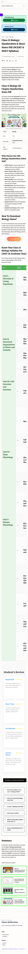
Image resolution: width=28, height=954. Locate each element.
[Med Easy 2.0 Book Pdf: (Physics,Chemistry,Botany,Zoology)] (8, 891)
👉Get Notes (14, 239)
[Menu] (25, 6)
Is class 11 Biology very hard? (15, 806)
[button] (7, 61)
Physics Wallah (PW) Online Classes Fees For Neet (19, 880)
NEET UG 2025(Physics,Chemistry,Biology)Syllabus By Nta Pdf (19, 870)
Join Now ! (14, 20)
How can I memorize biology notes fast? (15, 799)
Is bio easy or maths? (13, 813)
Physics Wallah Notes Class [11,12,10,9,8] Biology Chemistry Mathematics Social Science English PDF (8, 6)
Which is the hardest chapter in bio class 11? (15, 820)
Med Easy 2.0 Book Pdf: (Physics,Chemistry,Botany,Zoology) (19, 891)
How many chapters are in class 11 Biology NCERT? (14, 790)
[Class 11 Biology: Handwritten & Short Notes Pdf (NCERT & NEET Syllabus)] (8, 901)
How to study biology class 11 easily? (15, 829)
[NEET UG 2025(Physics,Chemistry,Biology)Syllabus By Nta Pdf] (8, 870)
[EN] (2, 1)
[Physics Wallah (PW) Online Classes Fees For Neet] (8, 880)
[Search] (23, 6)
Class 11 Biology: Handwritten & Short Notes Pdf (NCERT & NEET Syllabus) (19, 901)
